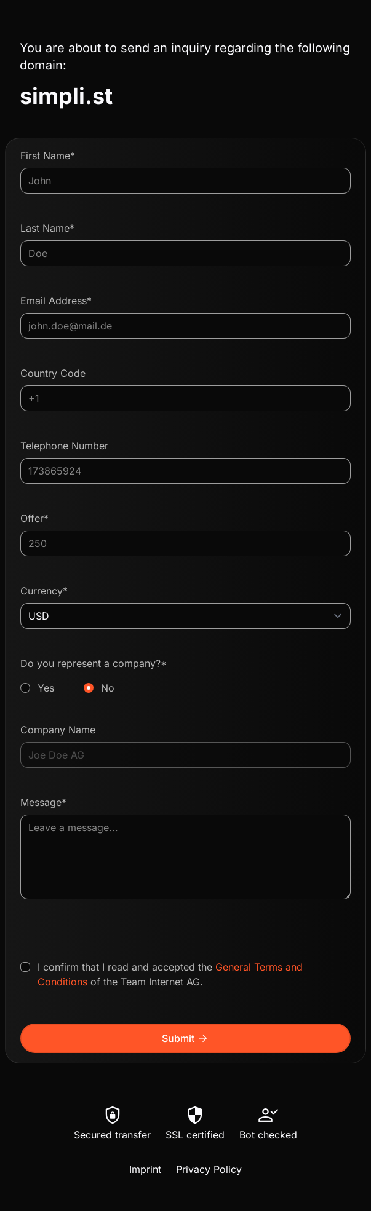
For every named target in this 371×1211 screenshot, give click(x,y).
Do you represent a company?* (185, 676)
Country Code (53, 373)
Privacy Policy (209, 1169)
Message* (43, 802)
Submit (185, 1038)
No (107, 688)
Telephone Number (64, 446)
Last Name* (47, 228)
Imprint (145, 1169)
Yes (46, 688)
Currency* (44, 591)
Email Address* (56, 300)
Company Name (57, 730)
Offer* (34, 518)
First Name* (47, 155)
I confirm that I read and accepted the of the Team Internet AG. (170, 974)
